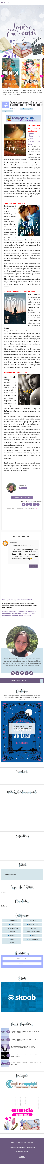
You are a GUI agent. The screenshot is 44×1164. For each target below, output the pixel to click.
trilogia (12, 943)
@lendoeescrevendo (11, 874)
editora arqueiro (26, 109)
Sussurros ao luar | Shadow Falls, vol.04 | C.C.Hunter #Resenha (22, 729)
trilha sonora (33, 939)
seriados (12, 936)
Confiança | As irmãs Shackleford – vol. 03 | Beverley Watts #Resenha (12, 92)
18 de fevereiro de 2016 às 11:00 (25, 545)
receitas (12, 932)
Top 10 (12, 925)
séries (33, 936)
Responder (33, 566)
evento (33, 928)
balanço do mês (33, 925)
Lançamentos (7, 111)
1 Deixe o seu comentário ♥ (23, 497)
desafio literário (12, 928)
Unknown (13, 543)
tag (12, 939)
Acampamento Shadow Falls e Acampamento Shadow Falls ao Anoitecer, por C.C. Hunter (23, 1048)
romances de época (33, 932)
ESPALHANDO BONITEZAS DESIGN (29, 1155)
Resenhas (33, 921)
